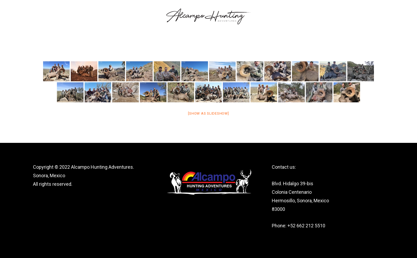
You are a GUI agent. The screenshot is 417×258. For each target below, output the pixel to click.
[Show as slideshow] (208, 113)
